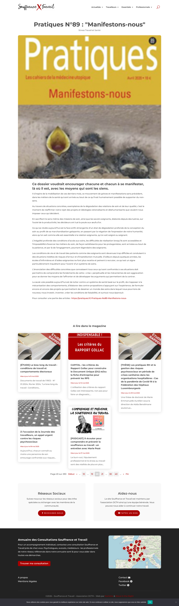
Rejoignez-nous (53, 513)
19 (92, 474)
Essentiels (126, 7)
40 (116, 474)
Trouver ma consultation (34, 563)
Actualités (96, 7)
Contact (123, 577)
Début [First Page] (71, 474)
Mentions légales (27, 581)
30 (110, 474)
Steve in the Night (125, 596)
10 (84, 474)
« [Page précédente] (76, 474)
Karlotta (109, 596)
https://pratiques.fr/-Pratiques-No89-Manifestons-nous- (99, 298)
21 (102, 474)
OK (150, 602)
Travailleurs (111, 7)
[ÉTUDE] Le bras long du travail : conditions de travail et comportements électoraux (38, 368)
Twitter (122, 585)
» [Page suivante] (123, 474)
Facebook (124, 581)
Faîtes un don (129, 513)
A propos (23, 577)
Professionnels (143, 7)
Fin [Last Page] (127, 474)
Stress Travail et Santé (89, 30)
